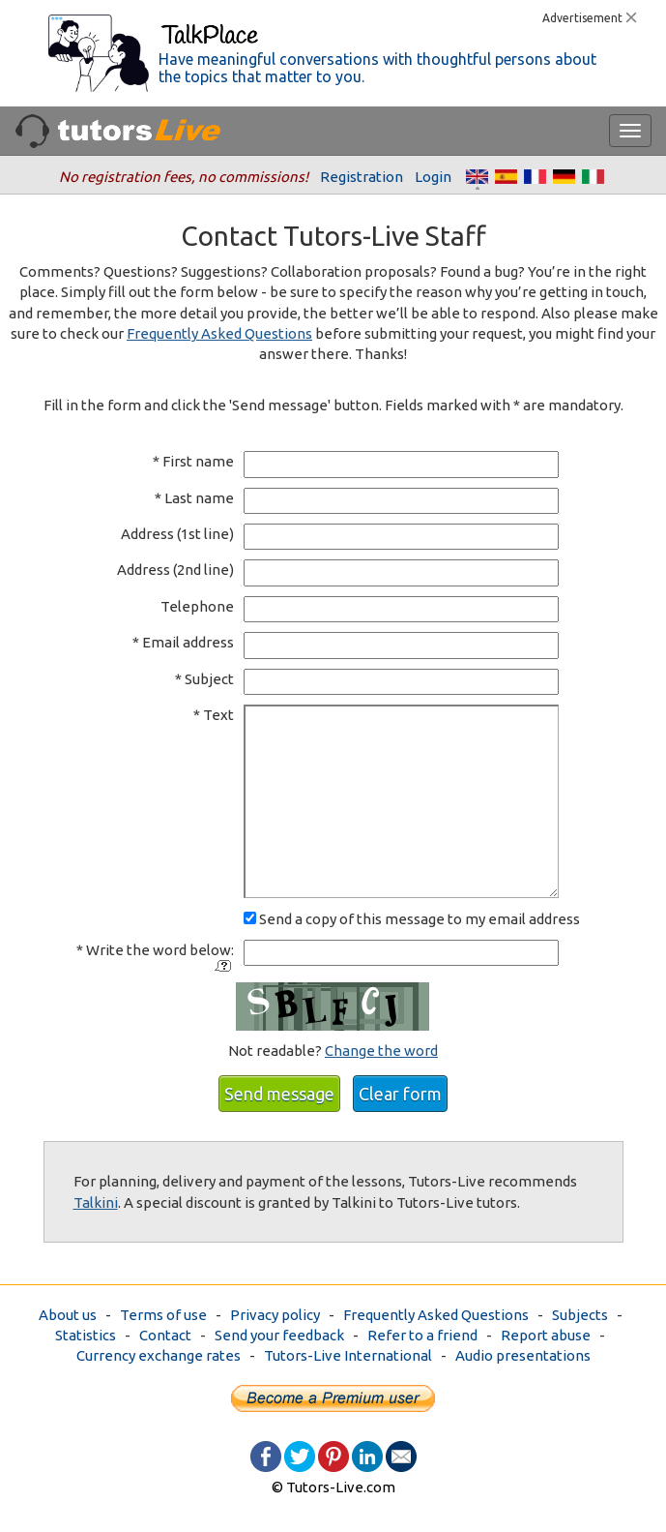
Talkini (95, 1202)
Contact (165, 1335)
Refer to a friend (422, 1335)
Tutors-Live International (348, 1355)
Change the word (381, 1050)
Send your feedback (279, 1335)
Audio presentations (523, 1355)
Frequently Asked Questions (219, 333)
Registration (361, 176)
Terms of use (163, 1315)
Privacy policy (275, 1315)
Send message (279, 1093)
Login (433, 176)
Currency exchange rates (158, 1355)
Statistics (85, 1335)
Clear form (400, 1093)
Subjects (580, 1315)
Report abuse (546, 1335)
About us (68, 1315)
